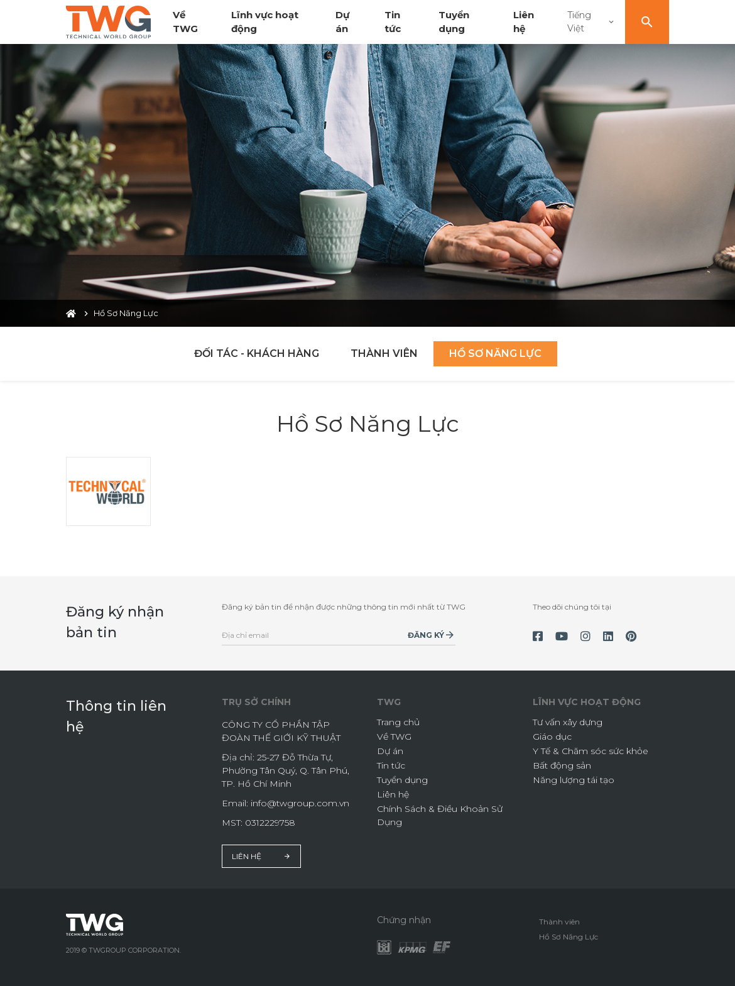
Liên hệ (261, 856)
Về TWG (394, 736)
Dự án (390, 751)
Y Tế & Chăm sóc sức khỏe (590, 751)
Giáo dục (552, 736)
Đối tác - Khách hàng (256, 353)
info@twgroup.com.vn (300, 803)
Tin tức (391, 765)
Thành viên (384, 353)
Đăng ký (426, 635)
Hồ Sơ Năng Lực (495, 353)
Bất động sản (562, 765)
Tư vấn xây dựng (567, 722)
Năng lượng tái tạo (573, 780)
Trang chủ (398, 722)
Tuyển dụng (402, 780)
